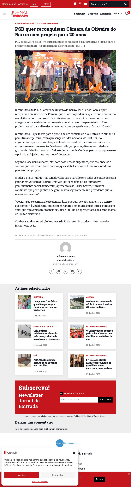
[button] (74, 452)
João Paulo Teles (65, 256)
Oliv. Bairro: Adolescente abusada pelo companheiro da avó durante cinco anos (47, 335)
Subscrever (105, 399)
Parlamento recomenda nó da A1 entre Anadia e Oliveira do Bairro (99, 304)
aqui (29, 221)
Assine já (23, 4)
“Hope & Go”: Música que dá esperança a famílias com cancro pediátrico (45, 305)
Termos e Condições (40, 482)
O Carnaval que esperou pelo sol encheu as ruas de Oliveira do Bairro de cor (99, 335)
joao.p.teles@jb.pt (65, 260)
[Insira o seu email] (79, 400)
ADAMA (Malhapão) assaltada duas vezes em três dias (45, 362)
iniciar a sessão (30, 429)
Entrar (46, 4)
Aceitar (21, 475)
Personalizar (58, 475)
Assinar (99, 479)
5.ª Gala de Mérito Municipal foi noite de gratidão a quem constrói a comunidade (99, 364)
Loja (34, 4)
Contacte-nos (9, 4)
